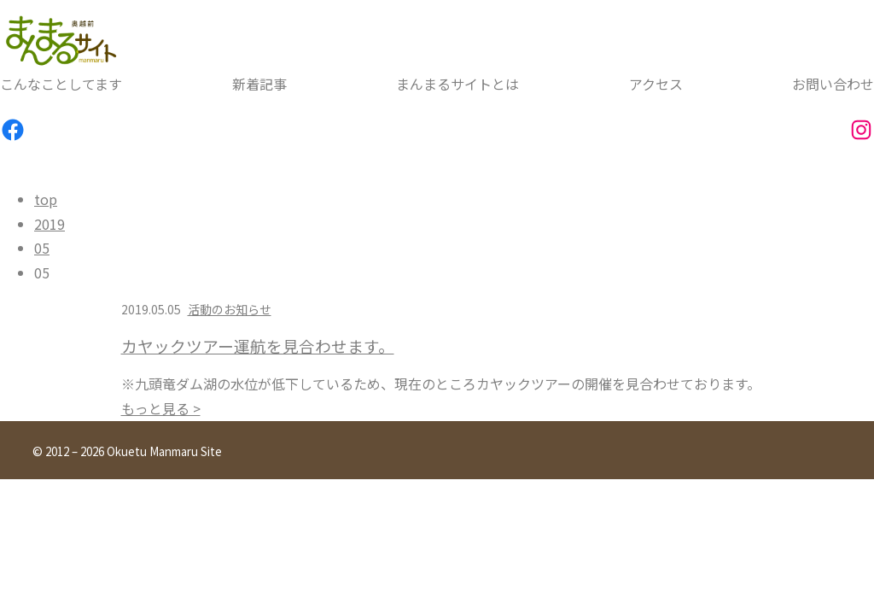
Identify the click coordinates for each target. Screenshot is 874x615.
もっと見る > (161, 408)
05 (42, 247)
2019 (49, 224)
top (45, 199)
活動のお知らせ (229, 309)
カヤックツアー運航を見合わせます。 (257, 346)
